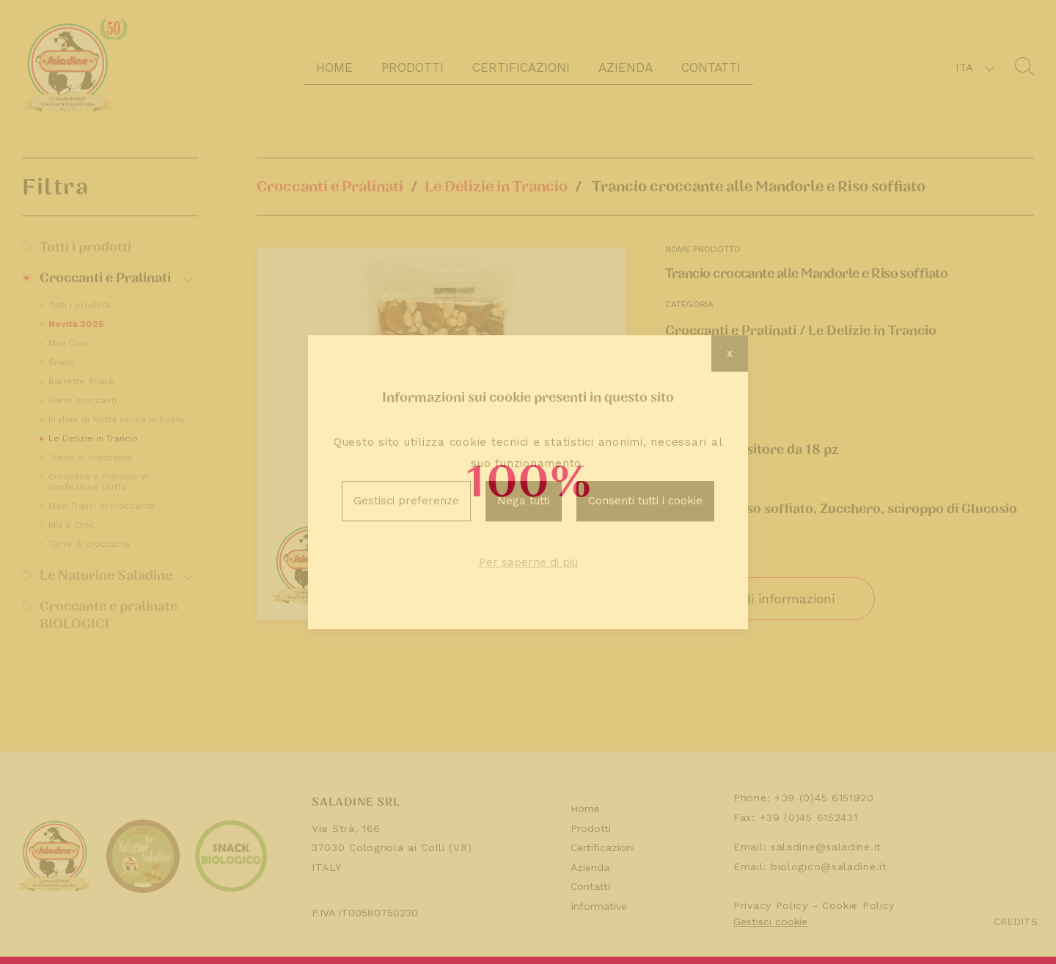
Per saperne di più (528, 562)
